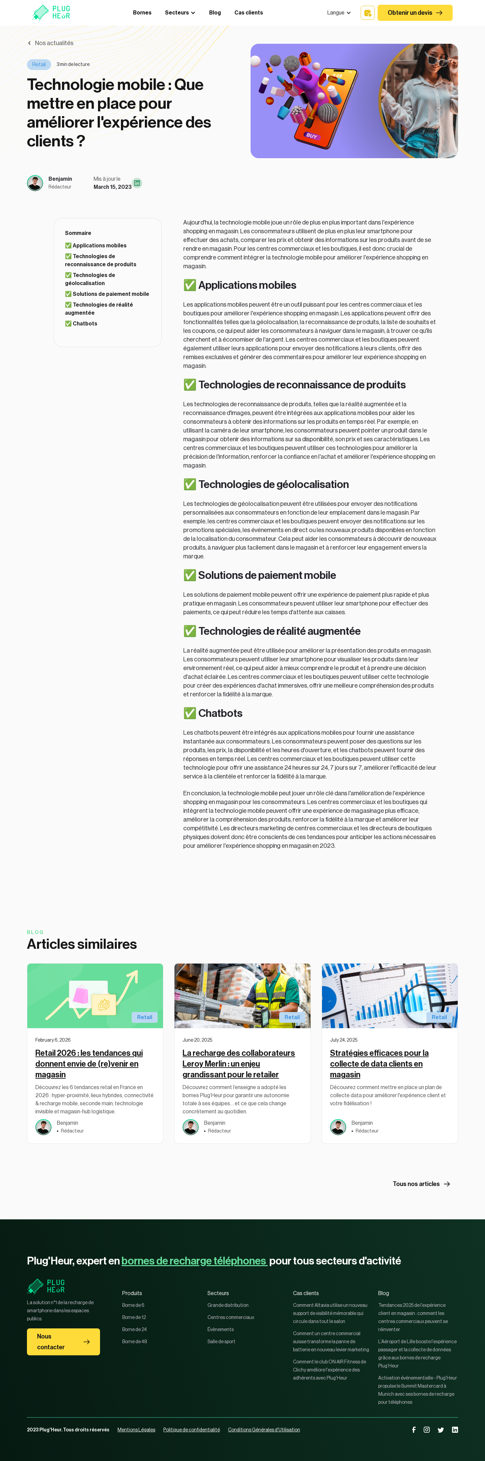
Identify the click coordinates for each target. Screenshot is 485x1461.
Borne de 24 (134, 1329)
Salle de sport (221, 1342)
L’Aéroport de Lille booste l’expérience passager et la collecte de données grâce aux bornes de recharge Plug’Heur (417, 1354)
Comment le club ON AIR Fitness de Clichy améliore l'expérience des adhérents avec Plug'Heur (329, 1370)
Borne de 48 (134, 1342)
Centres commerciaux (230, 1317)
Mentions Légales (136, 1430)
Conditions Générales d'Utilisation (264, 1430)
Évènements (220, 1329)
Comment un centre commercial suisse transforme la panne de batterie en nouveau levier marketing (331, 1341)
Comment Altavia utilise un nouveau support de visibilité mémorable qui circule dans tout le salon (330, 1313)
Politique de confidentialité (191, 1430)
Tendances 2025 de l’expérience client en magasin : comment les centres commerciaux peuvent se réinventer (413, 1317)
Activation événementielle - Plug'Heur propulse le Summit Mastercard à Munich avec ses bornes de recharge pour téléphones (417, 1390)
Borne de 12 (134, 1317)
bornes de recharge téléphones (195, 1261)
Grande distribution (228, 1305)
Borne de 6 (133, 1305)
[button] (339, 12)
